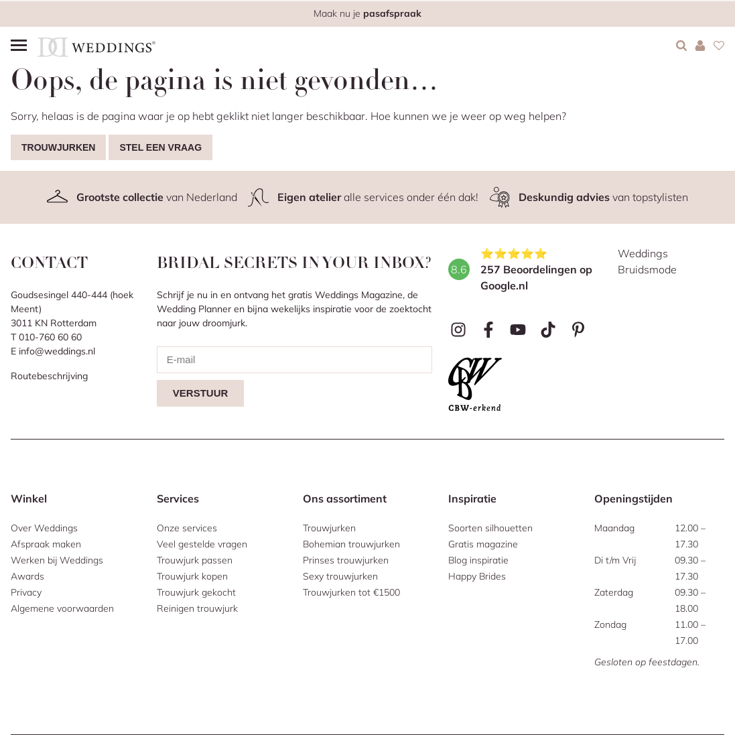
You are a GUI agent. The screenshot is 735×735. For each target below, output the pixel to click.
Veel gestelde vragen (202, 544)
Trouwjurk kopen (192, 576)
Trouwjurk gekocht (196, 592)
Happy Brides (477, 576)
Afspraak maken (46, 544)
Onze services (187, 528)
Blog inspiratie (478, 560)
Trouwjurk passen (194, 560)
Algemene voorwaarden (62, 608)
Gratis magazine (483, 544)
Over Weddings (44, 528)
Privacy (26, 592)
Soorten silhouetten (490, 528)
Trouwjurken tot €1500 (351, 592)
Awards (27, 576)
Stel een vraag (160, 147)
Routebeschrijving (49, 376)
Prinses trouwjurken (346, 560)
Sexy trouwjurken (340, 576)
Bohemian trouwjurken (351, 544)
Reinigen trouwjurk (197, 608)
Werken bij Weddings (57, 560)
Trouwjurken (58, 147)
